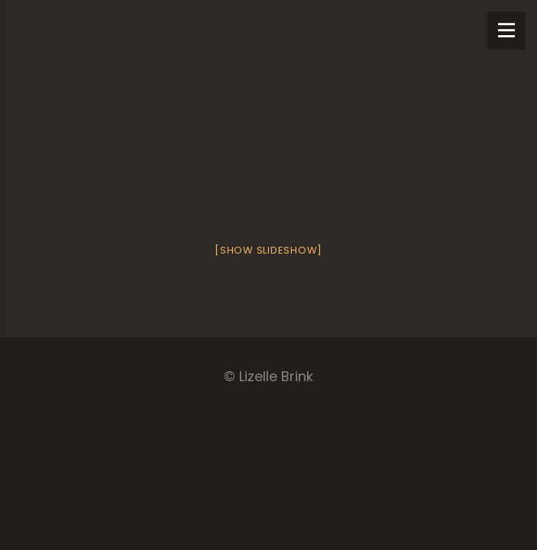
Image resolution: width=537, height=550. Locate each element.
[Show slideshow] (268, 250)
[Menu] (506, 30)
